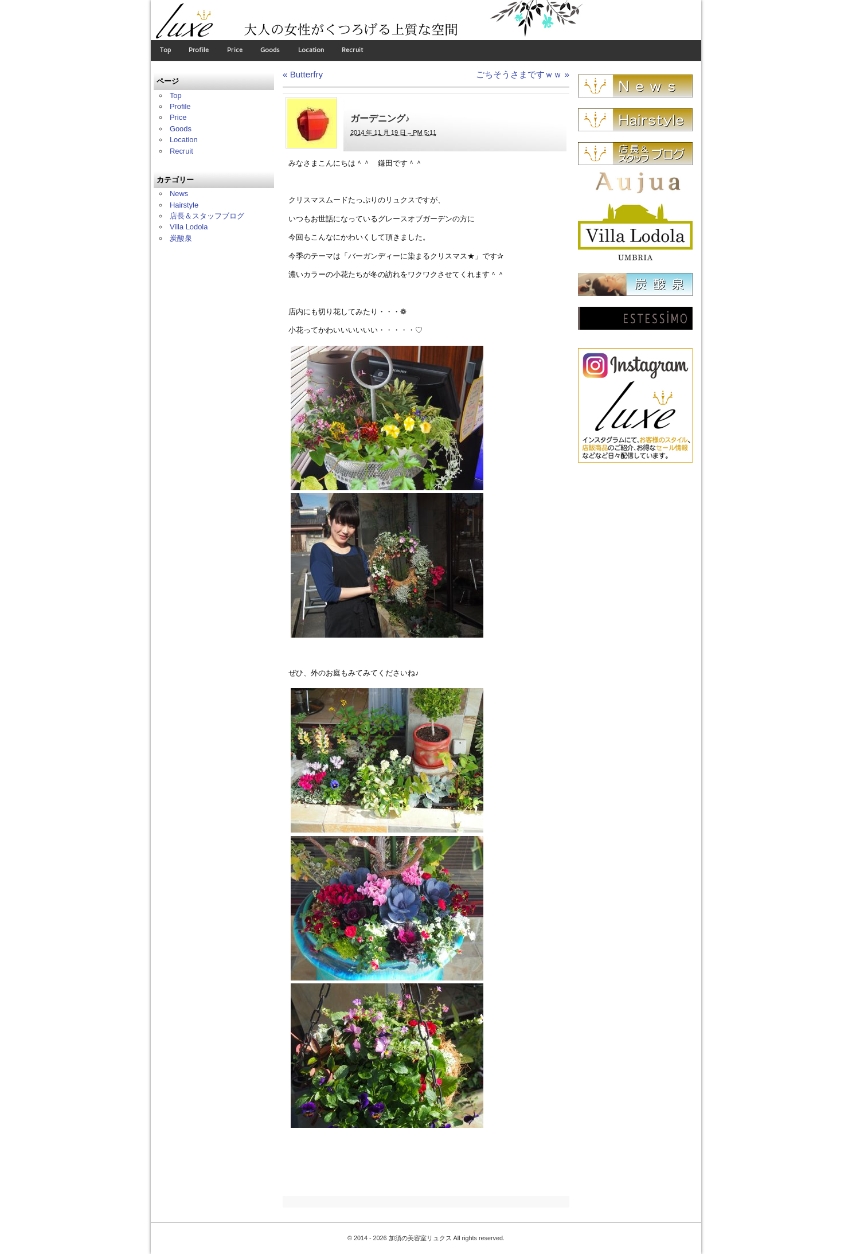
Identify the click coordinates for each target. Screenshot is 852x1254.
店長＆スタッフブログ (207, 216)
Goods (270, 50)
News (179, 193)
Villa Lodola (189, 226)
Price (235, 50)
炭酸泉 (181, 238)
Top (165, 50)
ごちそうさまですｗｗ (522, 74)
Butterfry (303, 74)
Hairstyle (184, 205)
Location (311, 50)
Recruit (352, 50)
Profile (199, 50)
